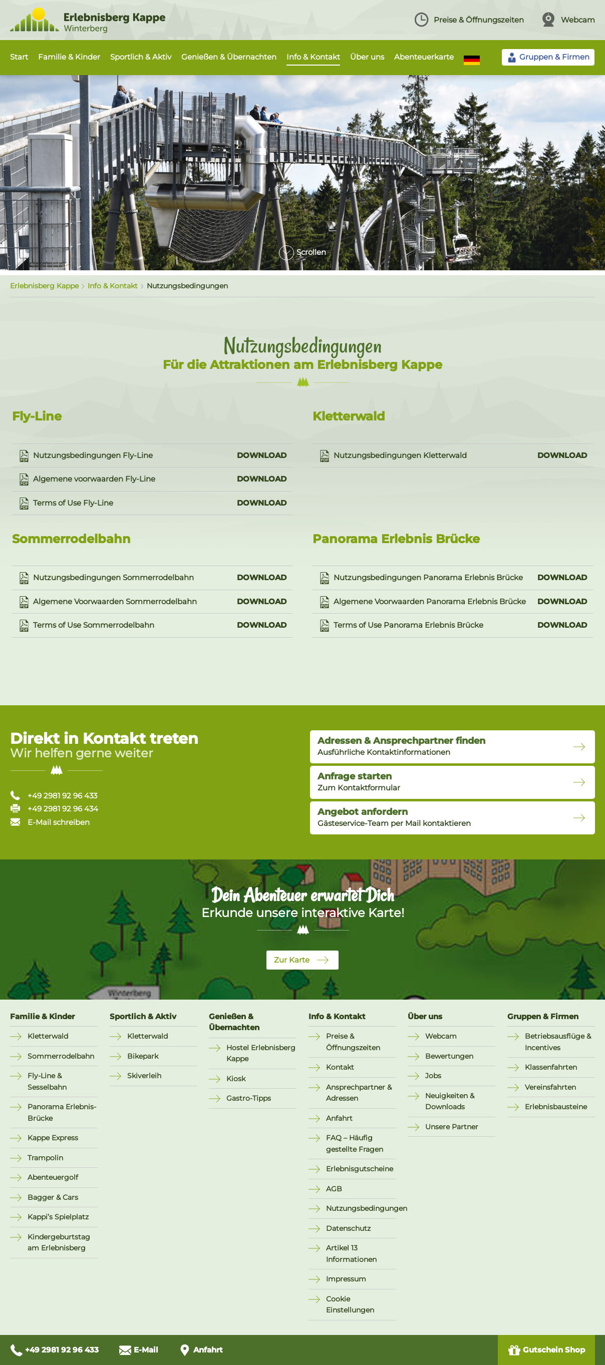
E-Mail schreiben (50, 822)
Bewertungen (449, 1056)
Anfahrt (339, 1118)
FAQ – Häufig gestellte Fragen (354, 1143)
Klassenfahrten (551, 1067)
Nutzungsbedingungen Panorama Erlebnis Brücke (453, 578)
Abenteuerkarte (424, 57)
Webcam (568, 19)
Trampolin (45, 1157)
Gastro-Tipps (248, 1098)
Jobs (433, 1075)
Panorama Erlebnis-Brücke (62, 1112)
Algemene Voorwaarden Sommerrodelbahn (152, 602)
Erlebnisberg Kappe (44, 285)
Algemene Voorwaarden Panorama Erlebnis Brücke (453, 602)
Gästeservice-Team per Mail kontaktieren (394, 817)
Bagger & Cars (53, 1197)
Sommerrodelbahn (61, 1056)
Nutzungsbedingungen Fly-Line (152, 456)
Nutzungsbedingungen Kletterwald (453, 456)
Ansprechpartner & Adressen (359, 1093)
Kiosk (235, 1078)
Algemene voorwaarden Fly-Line (152, 480)
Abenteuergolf (53, 1177)
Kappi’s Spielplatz (58, 1216)
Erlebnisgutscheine (359, 1168)
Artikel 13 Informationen (351, 1253)
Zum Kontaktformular (359, 782)
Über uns (367, 57)
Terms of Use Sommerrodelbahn (152, 626)
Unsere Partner (451, 1126)
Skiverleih (144, 1075)
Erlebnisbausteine (556, 1106)
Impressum (346, 1278)
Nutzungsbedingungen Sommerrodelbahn (152, 578)
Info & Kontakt (313, 57)
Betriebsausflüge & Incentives (558, 1042)
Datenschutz (348, 1228)
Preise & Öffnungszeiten (469, 19)
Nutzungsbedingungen (361, 1208)
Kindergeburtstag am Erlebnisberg (59, 1242)
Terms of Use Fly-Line (152, 504)
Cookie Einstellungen (350, 1304)
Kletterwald (48, 1036)
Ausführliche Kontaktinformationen (401, 746)
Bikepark (142, 1056)
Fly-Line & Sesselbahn (47, 1081)
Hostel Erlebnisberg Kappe (260, 1053)
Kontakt (340, 1067)
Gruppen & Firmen (542, 1016)
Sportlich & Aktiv (140, 57)
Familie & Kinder (69, 57)
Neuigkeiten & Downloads (449, 1101)
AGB (334, 1188)
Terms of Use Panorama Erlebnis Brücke (453, 626)
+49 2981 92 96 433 (53, 795)
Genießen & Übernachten (228, 57)
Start (19, 57)
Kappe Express (53, 1137)
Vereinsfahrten (550, 1087)
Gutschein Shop (546, 1350)
